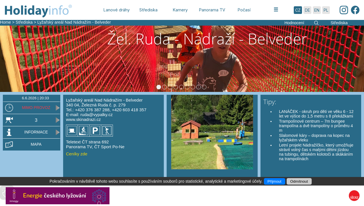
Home (5, 22)
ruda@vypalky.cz (96, 123)
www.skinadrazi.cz (83, 128)
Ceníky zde (76, 162)
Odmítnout (299, 181)
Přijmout (275, 181)
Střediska (24, 22)
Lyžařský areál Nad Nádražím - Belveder (74, 22)
